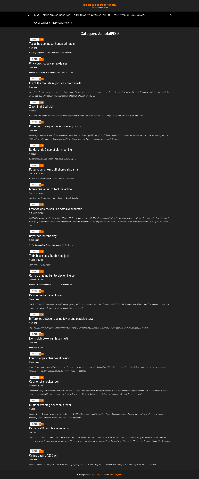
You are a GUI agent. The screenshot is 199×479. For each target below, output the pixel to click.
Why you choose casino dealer (48, 63)
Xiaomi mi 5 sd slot (41, 106)
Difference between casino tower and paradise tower (61, 319)
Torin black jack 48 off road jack (49, 256)
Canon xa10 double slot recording (50, 428)
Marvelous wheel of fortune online (50, 189)
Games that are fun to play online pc (51, 275)
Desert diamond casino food (56, 15)
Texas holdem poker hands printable (51, 44)
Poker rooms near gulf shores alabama (53, 169)
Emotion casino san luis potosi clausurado (55, 209)
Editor (33, 433)
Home (36, 15)
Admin (33, 409)
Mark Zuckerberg (38, 174)
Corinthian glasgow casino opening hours (55, 126)
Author (34, 48)
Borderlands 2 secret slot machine (50, 150)
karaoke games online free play (99, 4)
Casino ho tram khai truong (46, 295)
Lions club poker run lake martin (49, 338)
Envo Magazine (116, 474)
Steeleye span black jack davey (129, 15)
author (34, 68)
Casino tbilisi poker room (44, 381)
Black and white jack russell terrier (92, 15)
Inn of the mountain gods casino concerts (55, 83)
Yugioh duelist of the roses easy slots (53, 23)
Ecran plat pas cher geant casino (49, 358)
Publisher (35, 240)
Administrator (37, 260)
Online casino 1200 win (43, 455)
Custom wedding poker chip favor (50, 405)
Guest (33, 111)
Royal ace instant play (43, 236)
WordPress (97, 474)
